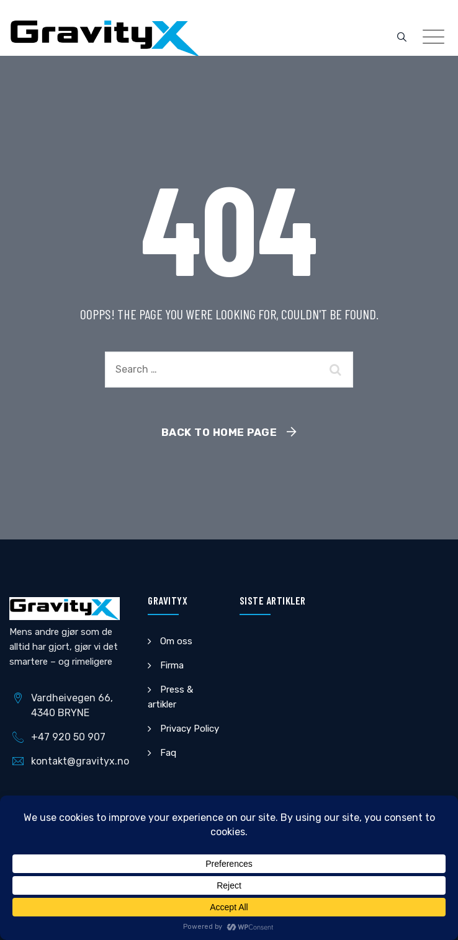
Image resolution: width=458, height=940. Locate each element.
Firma (172, 665)
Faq (168, 752)
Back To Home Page (219, 432)
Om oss (176, 641)
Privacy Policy (189, 728)
